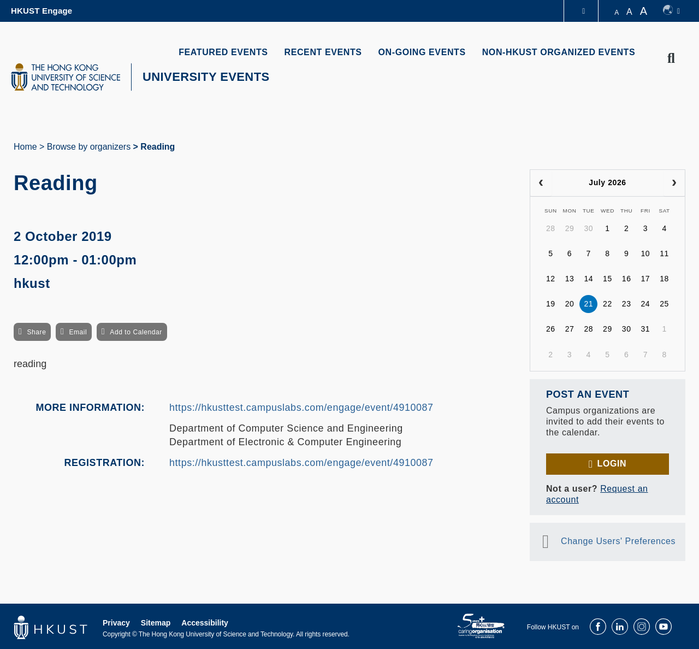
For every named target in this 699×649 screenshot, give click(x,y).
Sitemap (155, 622)
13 (569, 278)
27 (569, 328)
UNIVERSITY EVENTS (206, 77)
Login (611, 463)
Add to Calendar (136, 332)
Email (78, 332)
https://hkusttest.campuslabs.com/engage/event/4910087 (301, 407)
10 (645, 253)
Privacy (116, 622)
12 (550, 278)
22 (607, 303)
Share (36, 332)
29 (569, 228)
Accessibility (204, 622)
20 (569, 303)
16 (626, 278)
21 (588, 303)
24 (645, 303)
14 (588, 278)
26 (550, 328)
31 (645, 328)
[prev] (541, 183)
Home (25, 146)
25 (664, 303)
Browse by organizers (89, 146)
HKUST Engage (41, 10)
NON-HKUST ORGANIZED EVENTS (559, 52)
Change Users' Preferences (618, 541)
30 (588, 228)
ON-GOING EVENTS (422, 52)
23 (626, 303)
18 (664, 278)
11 (664, 253)
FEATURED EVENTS (223, 52)
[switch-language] (671, 11)
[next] (674, 183)
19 (550, 303)
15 (607, 278)
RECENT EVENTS (323, 52)
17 (645, 278)
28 (550, 228)
